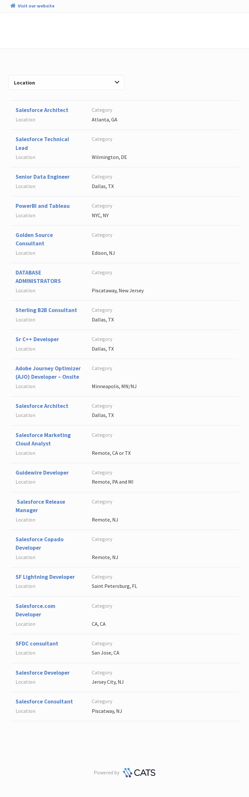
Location (66, 82)
